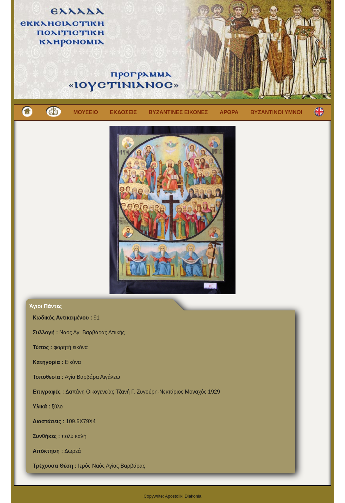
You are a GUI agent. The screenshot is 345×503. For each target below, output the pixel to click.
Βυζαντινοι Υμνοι (276, 112)
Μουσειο (85, 112)
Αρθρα (229, 112)
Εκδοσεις (123, 112)
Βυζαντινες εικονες (178, 112)
